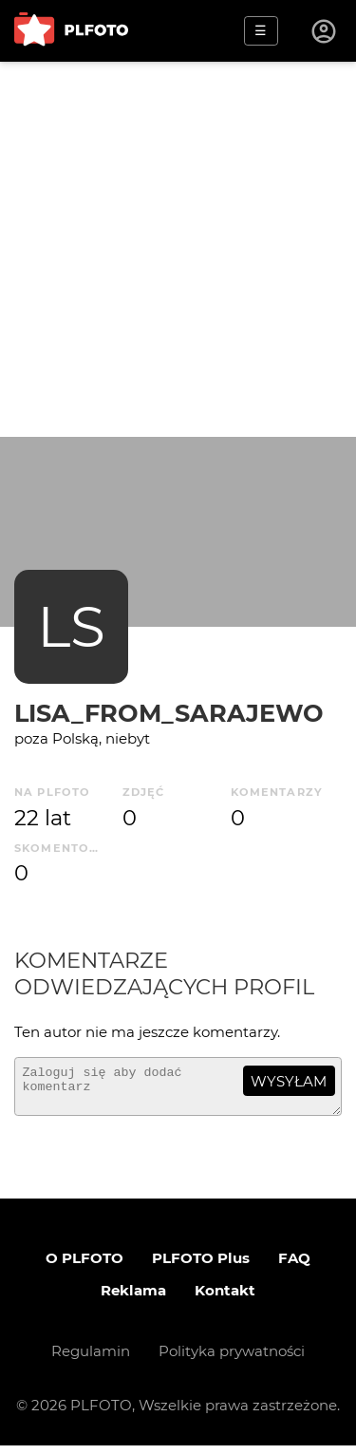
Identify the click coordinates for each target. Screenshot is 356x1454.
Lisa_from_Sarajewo (169, 712)
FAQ (294, 1266)
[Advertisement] (178, 249)
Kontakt (225, 1299)
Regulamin (90, 1359)
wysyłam (289, 1081)
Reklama (133, 1299)
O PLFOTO (84, 1266)
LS (71, 626)
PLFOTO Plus (201, 1266)
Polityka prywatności (232, 1359)
